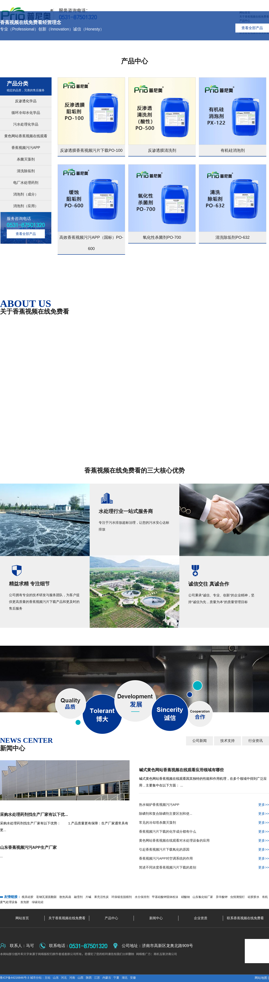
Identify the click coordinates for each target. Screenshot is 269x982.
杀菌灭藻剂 (26, 159)
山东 (56, 977)
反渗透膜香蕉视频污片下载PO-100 (91, 150)
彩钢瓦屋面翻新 (46, 897)
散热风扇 (65, 897)
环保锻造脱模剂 (121, 897)
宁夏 (116, 977)
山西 (80, 977)
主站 (47, 977)
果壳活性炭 (101, 897)
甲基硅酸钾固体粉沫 (165, 897)
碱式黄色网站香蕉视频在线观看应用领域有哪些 (181, 770)
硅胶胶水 (253, 897)
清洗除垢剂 (26, 171)
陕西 (89, 977)
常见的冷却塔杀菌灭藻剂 (204, 822)
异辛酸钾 (222, 897)
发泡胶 (24, 902)
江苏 (97, 977)
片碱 (88, 897)
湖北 (125, 977)
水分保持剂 (142, 897)
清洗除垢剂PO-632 (232, 237)
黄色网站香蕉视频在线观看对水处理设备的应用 (204, 840)
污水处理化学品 (25, 124)
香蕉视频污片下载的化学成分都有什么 (204, 831)
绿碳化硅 (37, 902)
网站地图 (261, 978)
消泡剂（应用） (25, 206)
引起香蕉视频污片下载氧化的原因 (204, 849)
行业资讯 (255, 741)
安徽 (133, 977)
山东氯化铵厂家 (203, 897)
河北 (64, 977)
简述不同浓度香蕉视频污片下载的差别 (204, 867)
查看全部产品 (252, 28)
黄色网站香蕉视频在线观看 (25, 136)
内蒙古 (106, 977)
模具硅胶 (27, 897)
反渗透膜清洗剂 (162, 150)
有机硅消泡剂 (233, 150)
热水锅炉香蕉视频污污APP (204, 804)
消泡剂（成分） (25, 194)
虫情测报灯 (237, 897)
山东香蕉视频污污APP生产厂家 (28, 847)
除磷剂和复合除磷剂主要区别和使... (204, 813)
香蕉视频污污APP (25, 148)
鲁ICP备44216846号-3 (15, 977)
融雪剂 (78, 897)
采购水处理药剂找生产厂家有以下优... (34, 814)
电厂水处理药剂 (25, 183)
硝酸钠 (185, 897)
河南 (72, 977)
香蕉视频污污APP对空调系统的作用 (204, 858)
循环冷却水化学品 (25, 113)
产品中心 (134, 61)
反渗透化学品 (26, 101)
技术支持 (227, 741)
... (1, 856)
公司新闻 (199, 741)
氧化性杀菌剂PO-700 (162, 237)
